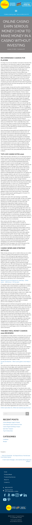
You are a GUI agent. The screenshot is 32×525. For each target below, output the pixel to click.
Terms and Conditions (16, 520)
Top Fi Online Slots (8, 431)
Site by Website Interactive (16, 521)
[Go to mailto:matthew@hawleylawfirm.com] (13, 495)
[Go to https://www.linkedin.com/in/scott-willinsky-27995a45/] (25, 495)
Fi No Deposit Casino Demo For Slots (12, 424)
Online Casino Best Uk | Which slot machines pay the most (16, 407)
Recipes (5, 441)
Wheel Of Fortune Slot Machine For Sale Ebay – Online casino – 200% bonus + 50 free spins (14, 281)
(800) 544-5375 (25, 14)
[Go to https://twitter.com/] (21, 495)
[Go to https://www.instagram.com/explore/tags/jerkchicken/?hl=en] (17, 495)
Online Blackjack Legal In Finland (11, 422)
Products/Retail (8, 474)
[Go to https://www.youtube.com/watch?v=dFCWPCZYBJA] (4, 499)
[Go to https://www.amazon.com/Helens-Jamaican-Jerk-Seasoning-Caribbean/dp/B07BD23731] (9, 495)
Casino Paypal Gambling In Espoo (11, 426)
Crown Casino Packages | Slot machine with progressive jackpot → (17, 460)
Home (5, 472)
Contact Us (7, 482)
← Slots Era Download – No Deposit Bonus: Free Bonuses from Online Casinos (15, 456)
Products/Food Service (9, 477)
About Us (6, 479)
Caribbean (5, 439)
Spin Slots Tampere (8, 428)
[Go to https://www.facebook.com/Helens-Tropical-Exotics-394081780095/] (4, 495)
